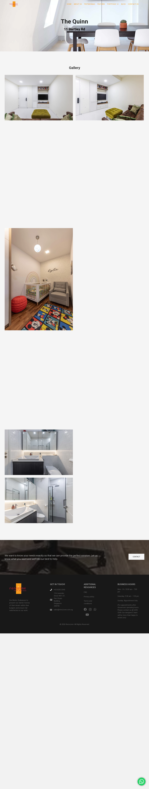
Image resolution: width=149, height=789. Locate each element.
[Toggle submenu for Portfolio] (117, 4)
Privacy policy (89, 597)
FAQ (85, 592)
